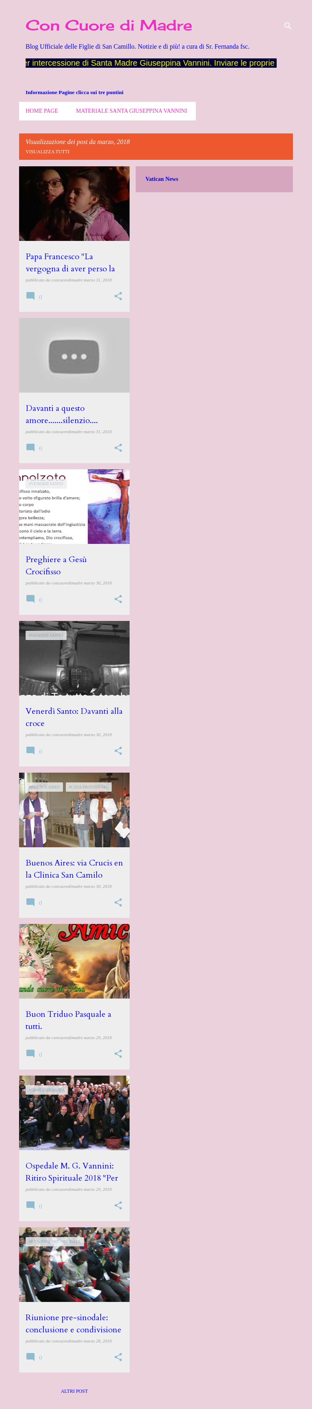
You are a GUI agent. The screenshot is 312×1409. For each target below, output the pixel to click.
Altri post (74, 1391)
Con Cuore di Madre (109, 25)
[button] (118, 296)
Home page (42, 111)
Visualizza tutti (47, 152)
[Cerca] (288, 26)
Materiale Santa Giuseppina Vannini (131, 111)
